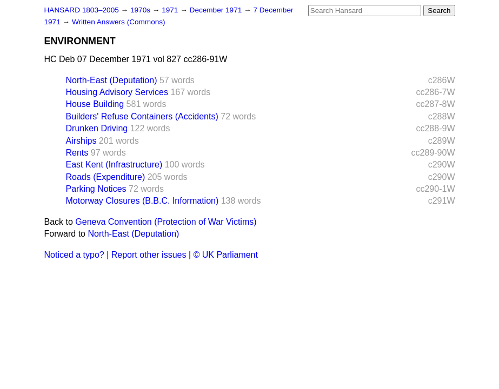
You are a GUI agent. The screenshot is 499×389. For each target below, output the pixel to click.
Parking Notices (96, 188)
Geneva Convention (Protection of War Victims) (165, 221)
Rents (77, 152)
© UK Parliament (226, 254)
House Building (95, 104)
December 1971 (217, 10)
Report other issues (149, 254)
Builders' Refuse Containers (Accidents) (142, 116)
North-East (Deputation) (111, 80)
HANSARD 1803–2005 (81, 10)
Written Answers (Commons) (118, 22)
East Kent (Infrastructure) (114, 164)
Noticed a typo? (74, 254)
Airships (81, 140)
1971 (171, 10)
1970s (141, 10)
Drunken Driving (97, 128)
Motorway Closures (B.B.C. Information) (142, 200)
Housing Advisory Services (117, 92)
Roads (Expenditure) (105, 177)
